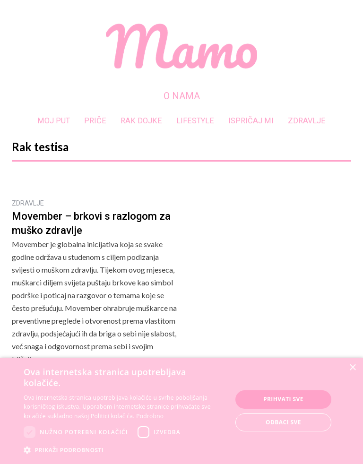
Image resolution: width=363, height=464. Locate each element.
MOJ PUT (53, 120)
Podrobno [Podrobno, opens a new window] (150, 416)
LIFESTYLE (195, 120)
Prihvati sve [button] (283, 399)
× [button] (352, 367)
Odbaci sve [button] (283, 422)
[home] (181, 46)
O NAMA (182, 96)
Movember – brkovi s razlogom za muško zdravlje (91, 224)
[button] (125, 450)
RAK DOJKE (141, 120)
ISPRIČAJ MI (251, 120)
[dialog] (181, 411)
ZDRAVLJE (307, 120)
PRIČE (95, 120)
